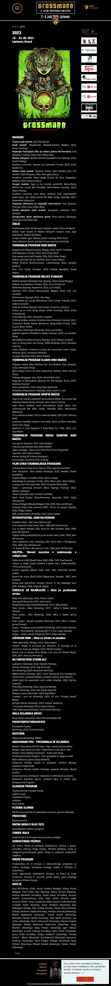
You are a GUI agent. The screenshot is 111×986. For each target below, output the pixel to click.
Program (42, 970)
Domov (43, 963)
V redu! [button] (85, 979)
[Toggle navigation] (17, 8)
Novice (43, 966)
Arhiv (15, 26)
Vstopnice (41, 973)
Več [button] (83, 973)
